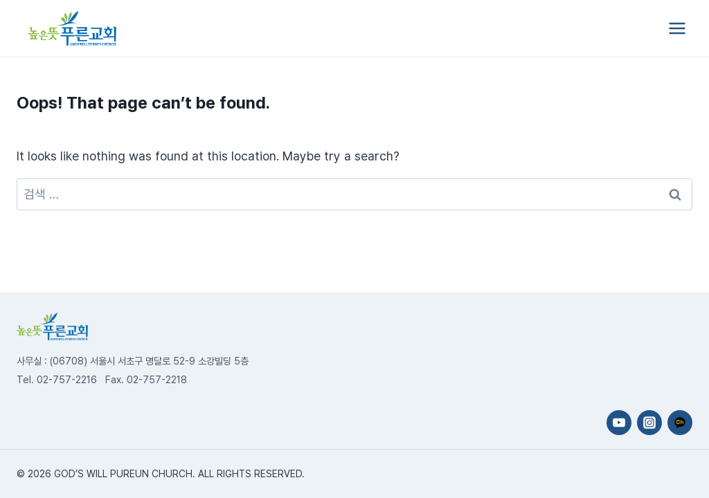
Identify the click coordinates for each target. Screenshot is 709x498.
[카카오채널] (679, 422)
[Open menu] (676, 28)
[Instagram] (649, 422)
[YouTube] (619, 422)
